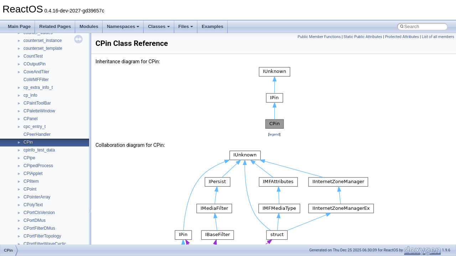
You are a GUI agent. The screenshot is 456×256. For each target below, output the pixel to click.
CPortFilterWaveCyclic (45, 243)
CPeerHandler (37, 134)
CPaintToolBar (37, 103)
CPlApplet (33, 173)
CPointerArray (37, 196)
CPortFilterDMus (39, 228)
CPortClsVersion (39, 212)
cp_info (30, 95)
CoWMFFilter (36, 79)
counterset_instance (43, 40)
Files (185, 26)
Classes (159, 26)
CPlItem (31, 181)
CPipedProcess (38, 165)
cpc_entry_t (35, 126)
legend (274, 134)
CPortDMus (35, 220)
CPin (28, 142)
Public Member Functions (319, 36)
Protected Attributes (402, 36)
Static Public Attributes (362, 36)
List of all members (438, 36)
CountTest (33, 56)
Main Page (19, 26)
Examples (212, 26)
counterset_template (43, 48)
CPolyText (33, 204)
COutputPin (35, 64)
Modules (88, 26)
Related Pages (55, 26)
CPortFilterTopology (42, 236)
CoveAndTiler (36, 71)
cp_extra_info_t (38, 87)
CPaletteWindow (39, 110)
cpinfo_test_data (39, 150)
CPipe (29, 157)
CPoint (30, 189)
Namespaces (123, 26)
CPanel (30, 118)
